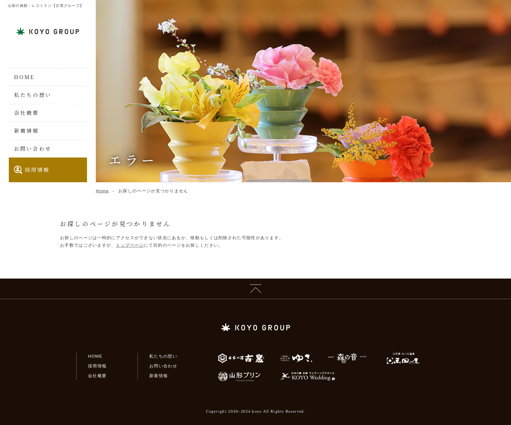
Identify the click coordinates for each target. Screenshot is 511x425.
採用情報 (32, 170)
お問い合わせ (32, 148)
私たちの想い (32, 95)
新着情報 (26, 130)
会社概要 (26, 113)
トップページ (130, 245)
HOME (24, 77)
